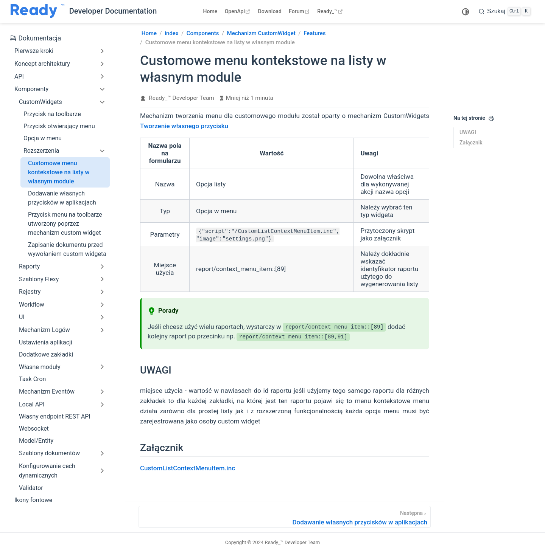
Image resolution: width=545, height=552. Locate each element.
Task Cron (32, 379)
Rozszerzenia (41, 150)
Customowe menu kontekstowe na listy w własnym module (58, 172)
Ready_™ (331, 11)
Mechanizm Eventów (47, 391)
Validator (31, 488)
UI (22, 317)
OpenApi (238, 11)
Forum (300, 11)
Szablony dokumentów (49, 453)
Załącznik (471, 143)
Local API (32, 404)
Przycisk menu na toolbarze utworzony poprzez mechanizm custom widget (65, 223)
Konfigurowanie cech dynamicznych (47, 470)
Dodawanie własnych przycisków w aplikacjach (62, 198)
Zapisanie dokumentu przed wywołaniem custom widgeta (67, 249)
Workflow (31, 304)
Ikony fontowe (33, 500)
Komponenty (31, 89)
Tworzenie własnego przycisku (184, 126)
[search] (504, 11)
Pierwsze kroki (33, 50)
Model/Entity (36, 440)
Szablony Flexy (39, 279)
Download (270, 11)
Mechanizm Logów (44, 329)
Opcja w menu (42, 138)
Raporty (29, 266)
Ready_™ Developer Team (181, 98)
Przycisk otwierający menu (59, 126)
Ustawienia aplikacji (45, 342)
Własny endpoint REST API (54, 416)
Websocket (34, 428)
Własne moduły (40, 367)
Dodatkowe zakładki (46, 354)
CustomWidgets (40, 101)
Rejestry (29, 291)
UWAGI (467, 132)
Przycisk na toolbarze (52, 114)
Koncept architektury (42, 63)
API (19, 76)
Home (210, 11)
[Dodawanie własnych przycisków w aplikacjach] (285, 517)
